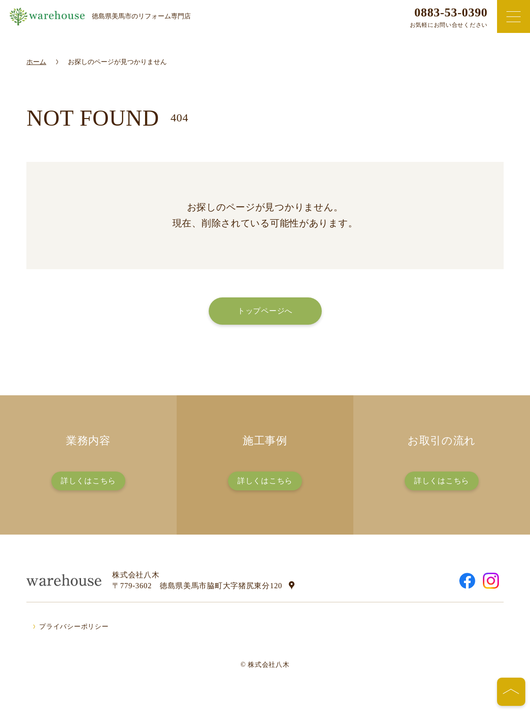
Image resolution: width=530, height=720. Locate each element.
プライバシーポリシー (73, 626)
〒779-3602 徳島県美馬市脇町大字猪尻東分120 (197, 586)
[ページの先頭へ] (511, 692)
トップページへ (265, 311)
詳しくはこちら (88, 481)
